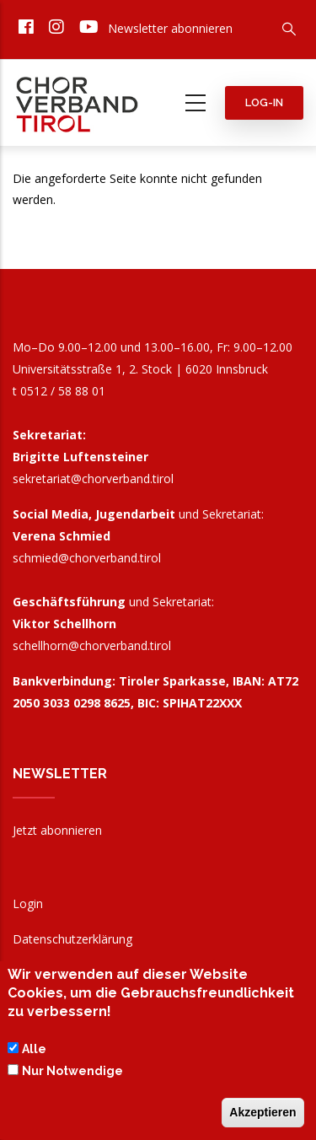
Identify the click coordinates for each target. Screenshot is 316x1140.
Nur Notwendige (72, 1075)
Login (28, 903)
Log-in (264, 102)
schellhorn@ (92, 645)
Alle (34, 1053)
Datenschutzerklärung (72, 939)
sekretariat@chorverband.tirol (93, 479)
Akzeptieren (262, 1116)
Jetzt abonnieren (57, 830)
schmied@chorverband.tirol (87, 558)
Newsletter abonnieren (170, 28)
